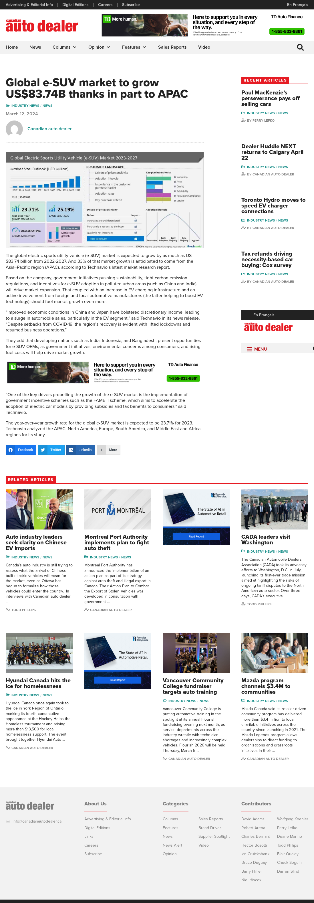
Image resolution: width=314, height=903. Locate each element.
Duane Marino (289, 836)
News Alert (172, 845)
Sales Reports (172, 47)
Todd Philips (287, 845)
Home (12, 47)
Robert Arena (253, 828)
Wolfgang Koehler (292, 819)
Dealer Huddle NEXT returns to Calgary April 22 (272, 152)
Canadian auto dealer (49, 129)
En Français (297, 4)
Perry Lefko (264, 120)
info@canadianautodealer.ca (37, 821)
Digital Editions (75, 5)
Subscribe (131, 5)
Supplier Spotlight (214, 836)
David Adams (253, 819)
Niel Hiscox (251, 880)
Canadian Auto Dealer (273, 174)
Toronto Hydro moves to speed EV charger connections (273, 206)
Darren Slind (288, 871)
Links (89, 836)
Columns (65, 47)
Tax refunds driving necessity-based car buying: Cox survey (267, 259)
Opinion (99, 47)
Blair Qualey (288, 854)
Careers (105, 5)
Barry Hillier (251, 871)
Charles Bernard (255, 836)
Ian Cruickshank (255, 854)
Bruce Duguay (254, 862)
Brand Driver (209, 828)
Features (134, 47)
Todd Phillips (23, 610)
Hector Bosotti (254, 845)
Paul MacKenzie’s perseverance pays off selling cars (270, 98)
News (35, 47)
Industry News (25, 105)
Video (204, 47)
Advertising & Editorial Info (29, 5)
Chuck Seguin (289, 862)
